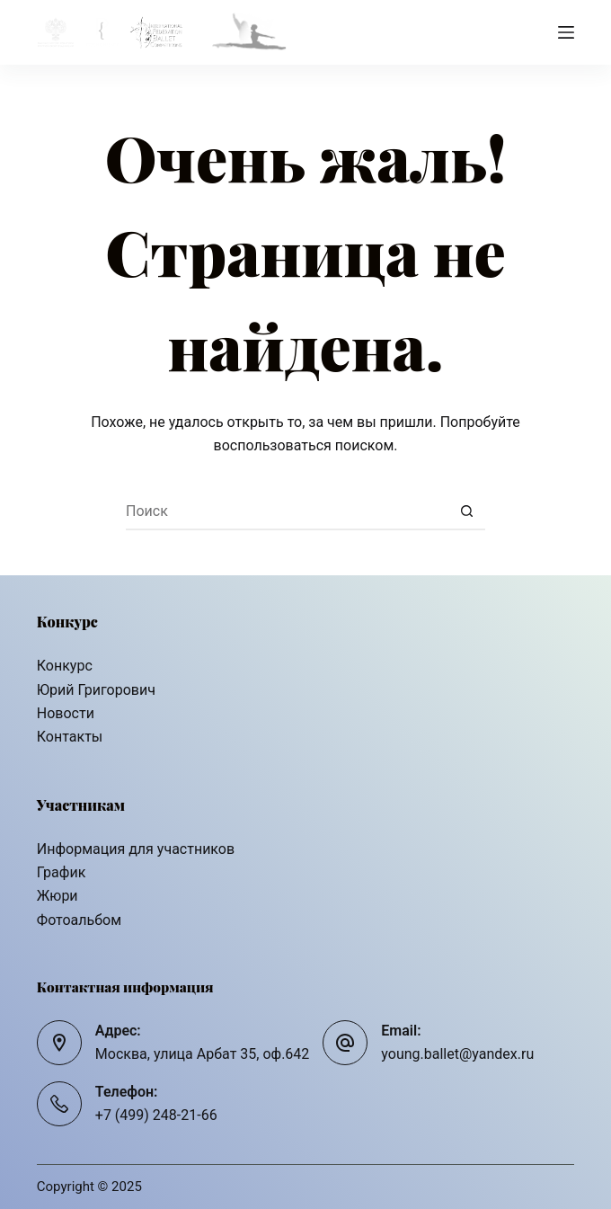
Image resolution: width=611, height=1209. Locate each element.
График (61, 872)
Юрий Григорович (96, 689)
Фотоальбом (79, 920)
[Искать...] (287, 512)
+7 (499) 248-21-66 (156, 1115)
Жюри (57, 895)
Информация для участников (136, 849)
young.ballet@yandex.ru (457, 1053)
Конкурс (65, 665)
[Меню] (566, 32)
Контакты (69, 736)
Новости (65, 713)
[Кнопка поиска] (467, 512)
